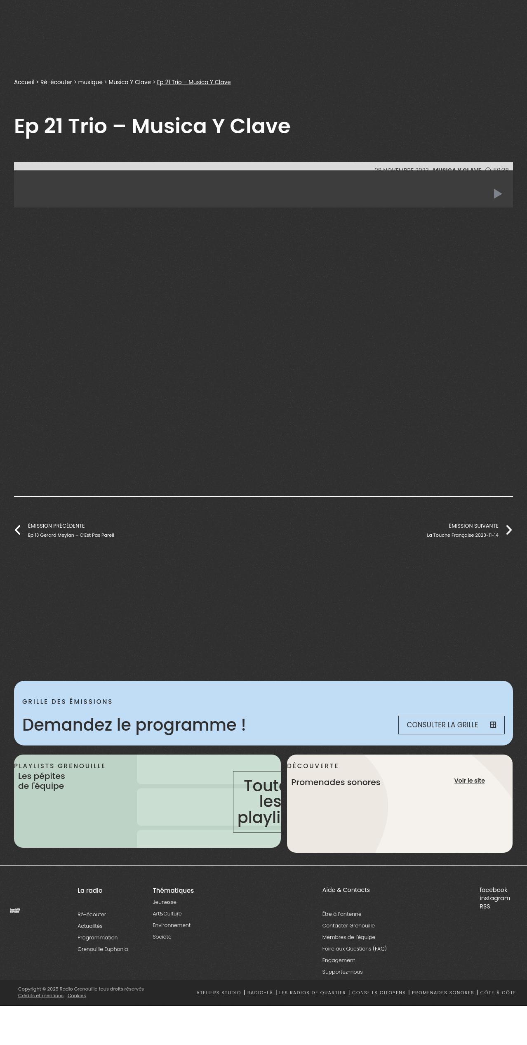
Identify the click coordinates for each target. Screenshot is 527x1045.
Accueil (24, 82)
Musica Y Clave (130, 82)
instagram (495, 898)
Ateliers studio (219, 993)
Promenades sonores (443, 993)
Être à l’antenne (342, 914)
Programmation (98, 937)
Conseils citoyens (379, 993)
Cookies (77, 995)
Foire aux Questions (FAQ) (354, 948)
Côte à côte (498, 993)
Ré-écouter (56, 82)
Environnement (172, 925)
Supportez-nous (342, 971)
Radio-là (260, 993)
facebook (493, 890)
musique (90, 82)
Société (162, 936)
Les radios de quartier (312, 993)
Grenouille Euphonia (103, 949)
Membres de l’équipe (348, 937)
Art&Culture (167, 913)
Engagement (338, 960)
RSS (485, 906)
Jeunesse (164, 902)
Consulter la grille (451, 725)
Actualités (90, 925)
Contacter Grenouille (348, 925)
